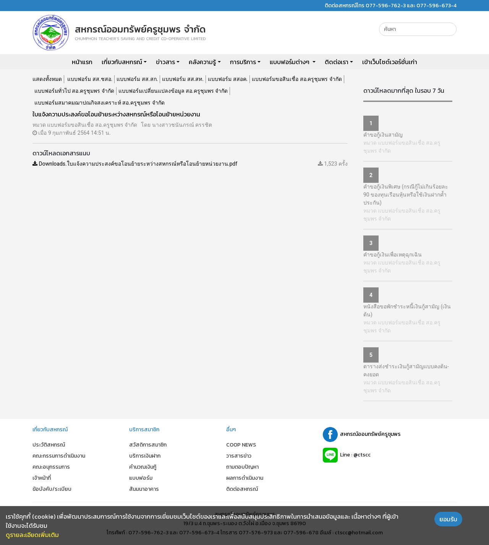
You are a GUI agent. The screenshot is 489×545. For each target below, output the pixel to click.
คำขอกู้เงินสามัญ (383, 135)
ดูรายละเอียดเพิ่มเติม (32, 534)
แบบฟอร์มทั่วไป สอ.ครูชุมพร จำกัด (74, 91)
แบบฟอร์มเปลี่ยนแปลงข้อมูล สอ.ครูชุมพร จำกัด (173, 91)
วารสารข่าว (238, 456)
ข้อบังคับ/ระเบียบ (51, 489)
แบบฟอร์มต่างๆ (290, 61)
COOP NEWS (241, 445)
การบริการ (243, 61)
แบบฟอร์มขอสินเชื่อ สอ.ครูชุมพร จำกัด (297, 79)
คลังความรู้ (202, 61)
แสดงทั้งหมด (47, 79)
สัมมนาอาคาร (144, 489)
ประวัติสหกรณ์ (48, 445)
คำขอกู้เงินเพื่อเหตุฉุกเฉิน (392, 255)
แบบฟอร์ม (140, 478)
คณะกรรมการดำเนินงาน (58, 456)
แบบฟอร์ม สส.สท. (183, 79)
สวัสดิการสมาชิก (148, 445)
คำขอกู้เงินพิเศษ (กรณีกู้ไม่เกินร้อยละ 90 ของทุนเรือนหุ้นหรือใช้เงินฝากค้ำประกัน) (405, 195)
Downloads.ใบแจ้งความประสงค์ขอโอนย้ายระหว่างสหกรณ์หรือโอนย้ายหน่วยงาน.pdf (134, 164)
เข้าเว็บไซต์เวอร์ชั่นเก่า (389, 61)
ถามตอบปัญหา (242, 467)
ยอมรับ (448, 519)
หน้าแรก (82, 61)
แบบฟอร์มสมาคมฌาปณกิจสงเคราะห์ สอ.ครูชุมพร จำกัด (99, 103)
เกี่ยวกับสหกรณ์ (122, 61)
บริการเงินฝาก (144, 456)
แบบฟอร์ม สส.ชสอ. (89, 79)
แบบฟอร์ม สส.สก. (137, 79)
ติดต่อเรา (336, 61)
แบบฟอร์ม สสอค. (228, 79)
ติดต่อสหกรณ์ (242, 489)
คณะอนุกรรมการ (51, 467)
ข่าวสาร (165, 61)
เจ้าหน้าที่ (41, 478)
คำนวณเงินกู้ (142, 467)
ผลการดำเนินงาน (244, 478)
